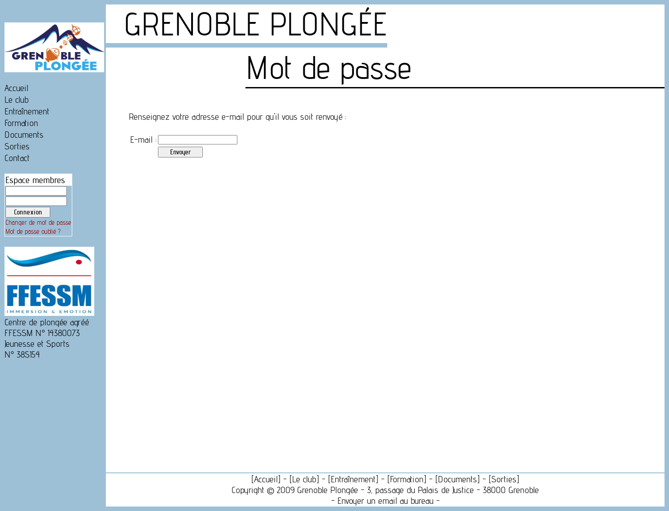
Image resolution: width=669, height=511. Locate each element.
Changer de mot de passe (38, 222)
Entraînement (26, 111)
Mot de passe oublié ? (33, 231)
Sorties (17, 146)
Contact (17, 158)
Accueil (16, 88)
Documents (24, 134)
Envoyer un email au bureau (385, 500)
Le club (16, 99)
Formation (21, 123)
